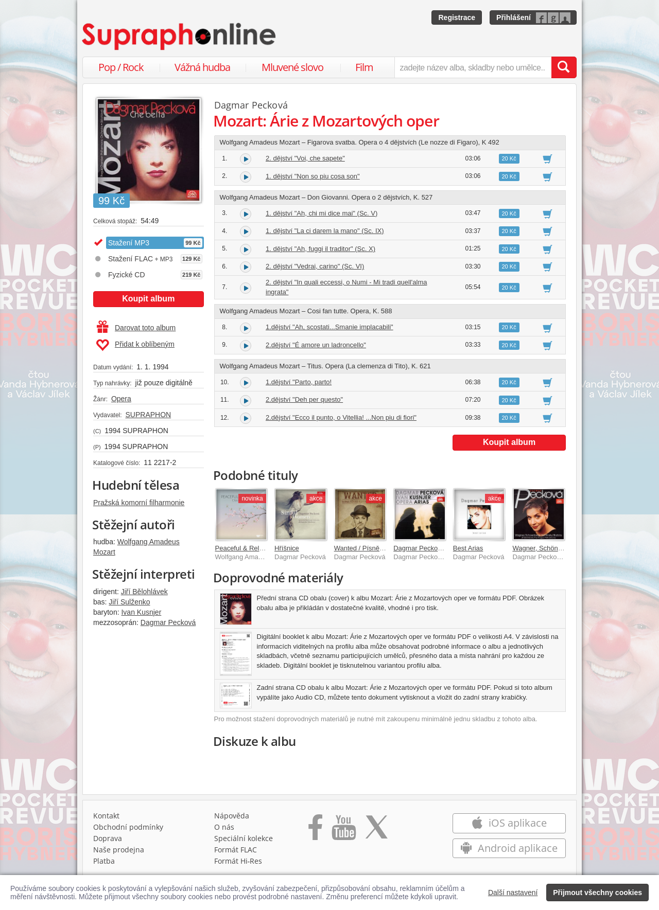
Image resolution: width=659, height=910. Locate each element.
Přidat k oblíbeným (135, 345)
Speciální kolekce (243, 838)
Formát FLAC (235, 849)
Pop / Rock (121, 67)
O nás (224, 827)
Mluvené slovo (292, 67)
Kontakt (106, 815)
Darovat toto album (136, 328)
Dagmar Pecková (168, 622)
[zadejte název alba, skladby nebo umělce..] (472, 67)
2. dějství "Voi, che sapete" (305, 158)
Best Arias (468, 548)
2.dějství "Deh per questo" (304, 399)
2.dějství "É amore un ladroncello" (316, 345)
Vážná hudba (202, 67)
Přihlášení (513, 17)
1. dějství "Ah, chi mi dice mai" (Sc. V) (321, 213)
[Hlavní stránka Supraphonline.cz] (179, 36)
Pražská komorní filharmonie (138, 502)
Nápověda (231, 815)
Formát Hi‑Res (238, 861)
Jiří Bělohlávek (144, 591)
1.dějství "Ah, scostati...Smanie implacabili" (329, 327)
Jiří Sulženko (129, 602)
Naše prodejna (118, 849)
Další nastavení (513, 892)
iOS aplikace (509, 823)
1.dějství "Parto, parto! (299, 382)
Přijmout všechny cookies (597, 892)
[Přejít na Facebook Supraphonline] (315, 831)
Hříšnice (286, 548)
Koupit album (148, 298)
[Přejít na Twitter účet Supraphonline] (376, 831)
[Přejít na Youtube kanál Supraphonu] (343, 831)
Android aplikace (509, 848)
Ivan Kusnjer (141, 612)
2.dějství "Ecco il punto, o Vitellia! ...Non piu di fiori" (341, 417)
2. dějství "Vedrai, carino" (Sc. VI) (315, 266)
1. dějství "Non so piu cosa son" (313, 176)
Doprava (107, 838)
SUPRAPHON (148, 415)
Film (364, 67)
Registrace (456, 17)
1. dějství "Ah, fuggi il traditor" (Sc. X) (320, 249)
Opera (121, 399)
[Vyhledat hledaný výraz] (564, 67)
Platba (104, 861)
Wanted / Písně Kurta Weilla (376, 548)
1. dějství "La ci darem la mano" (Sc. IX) (325, 231)
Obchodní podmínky (128, 827)
